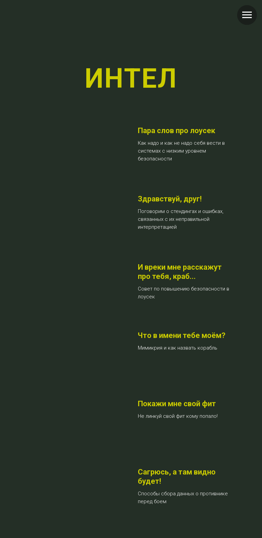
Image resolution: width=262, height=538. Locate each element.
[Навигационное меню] (247, 15)
